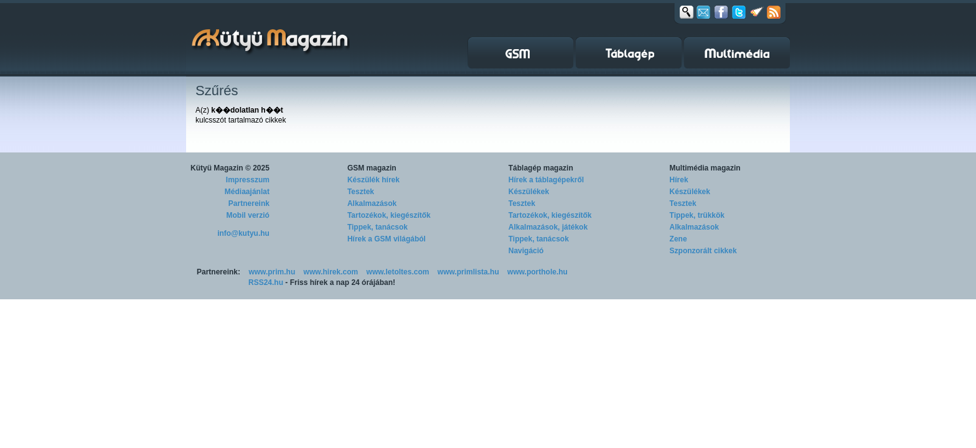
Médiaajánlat (247, 191)
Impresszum (248, 179)
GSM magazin (371, 168)
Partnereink (249, 203)
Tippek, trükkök (697, 215)
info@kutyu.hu (243, 233)
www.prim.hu (271, 272)
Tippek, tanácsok (377, 227)
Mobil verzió (248, 215)
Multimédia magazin (705, 168)
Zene (678, 239)
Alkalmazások (371, 203)
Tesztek (360, 191)
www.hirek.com (331, 272)
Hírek (679, 179)
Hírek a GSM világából (386, 239)
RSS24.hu (265, 282)
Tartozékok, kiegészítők (389, 215)
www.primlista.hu (468, 272)
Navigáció (526, 250)
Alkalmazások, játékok (548, 227)
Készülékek (529, 191)
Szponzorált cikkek (703, 250)
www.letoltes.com (398, 272)
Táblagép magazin (541, 168)
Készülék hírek (373, 179)
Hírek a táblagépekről (546, 179)
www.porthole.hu (537, 272)
